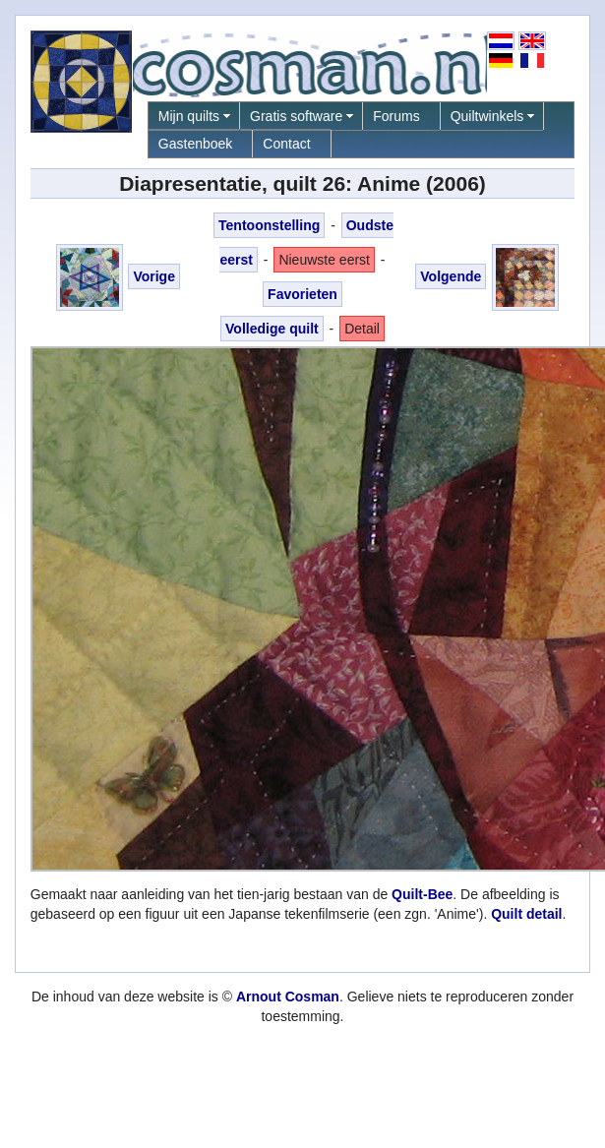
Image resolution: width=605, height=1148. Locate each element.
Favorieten (302, 294)
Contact (286, 143)
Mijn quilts (188, 116)
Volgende (450, 276)
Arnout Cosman (287, 996)
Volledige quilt (272, 328)
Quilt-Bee (422, 894)
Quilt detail (526, 914)
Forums (396, 116)
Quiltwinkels (487, 116)
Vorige (154, 276)
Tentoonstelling (269, 225)
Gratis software (296, 116)
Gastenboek (195, 143)
